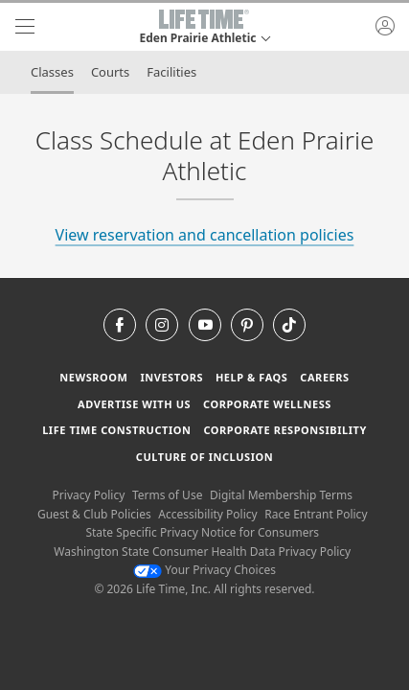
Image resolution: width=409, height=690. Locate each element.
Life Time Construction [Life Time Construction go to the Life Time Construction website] (116, 430)
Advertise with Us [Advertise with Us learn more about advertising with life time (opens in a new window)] (134, 404)
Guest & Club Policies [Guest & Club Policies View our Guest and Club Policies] (94, 514)
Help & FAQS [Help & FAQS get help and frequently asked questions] (252, 377)
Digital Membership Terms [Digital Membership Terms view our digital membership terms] (281, 495)
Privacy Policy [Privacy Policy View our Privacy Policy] (89, 495)
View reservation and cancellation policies (205, 234)
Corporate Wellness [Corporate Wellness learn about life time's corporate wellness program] (267, 404)
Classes (52, 71)
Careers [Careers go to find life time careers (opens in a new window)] (324, 377)
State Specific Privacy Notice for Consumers (202, 532)
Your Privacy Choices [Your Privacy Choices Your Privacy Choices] (204, 570)
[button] (204, 27)
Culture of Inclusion (204, 456)
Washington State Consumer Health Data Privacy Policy (202, 551)
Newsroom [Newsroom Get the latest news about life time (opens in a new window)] (93, 377)
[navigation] (25, 27)
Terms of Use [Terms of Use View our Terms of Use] (167, 495)
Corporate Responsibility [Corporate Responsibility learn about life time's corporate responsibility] (284, 430)
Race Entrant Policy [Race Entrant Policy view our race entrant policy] (315, 514)
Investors (171, 377)
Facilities (171, 71)
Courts (110, 71)
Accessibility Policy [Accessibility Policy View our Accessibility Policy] (207, 514)
